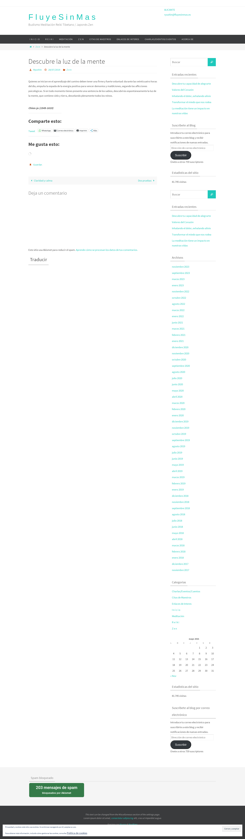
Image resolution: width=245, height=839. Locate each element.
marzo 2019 (178, 474)
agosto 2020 (178, 370)
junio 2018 (177, 523)
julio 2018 (177, 517)
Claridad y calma (41, 180)
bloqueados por (56, 785)
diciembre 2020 (180, 345)
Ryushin (37, 69)
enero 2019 (178, 486)
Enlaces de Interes (182, 600)
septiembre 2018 (181, 505)
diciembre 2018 (180, 493)
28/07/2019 (54, 69)
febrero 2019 (178, 480)
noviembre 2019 (180, 425)
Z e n (38, 46)
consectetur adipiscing (122, 813)
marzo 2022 (178, 309)
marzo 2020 (178, 401)
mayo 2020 (178, 388)
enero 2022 (178, 315)
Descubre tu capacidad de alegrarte (191, 83)
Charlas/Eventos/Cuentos (186, 587)
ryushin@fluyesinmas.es (177, 14)
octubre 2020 (179, 358)
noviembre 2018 (180, 499)
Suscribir (180, 154)
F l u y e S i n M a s (62, 17)
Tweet (31, 130)
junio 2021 (177, 321)
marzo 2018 (178, 542)
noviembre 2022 (180, 290)
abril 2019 (177, 468)
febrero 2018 (178, 548)
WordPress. (133, 820)
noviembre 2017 (180, 566)
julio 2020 (177, 376)
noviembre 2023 (180, 266)
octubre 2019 (179, 431)
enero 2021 (178, 339)
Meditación (178, 612)
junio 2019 (177, 456)
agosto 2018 (178, 511)
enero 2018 (178, 554)
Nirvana (122, 820)
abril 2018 (177, 536)
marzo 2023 (178, 278)
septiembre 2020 (181, 364)
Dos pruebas (147, 180)
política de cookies (187, 837)
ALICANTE (169, 9)
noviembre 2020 (180, 352)
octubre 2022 (179, 296)
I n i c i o (176, 606)
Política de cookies (77, 833)
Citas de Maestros (181, 594)
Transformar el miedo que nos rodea (191, 102)
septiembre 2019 (181, 437)
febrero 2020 (178, 407)
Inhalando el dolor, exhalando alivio (191, 96)
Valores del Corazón (183, 89)
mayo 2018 (178, 529)
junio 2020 (177, 382)
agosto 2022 (178, 303)
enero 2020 (178, 413)
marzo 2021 (178, 327)
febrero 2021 (178, 333)
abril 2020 (177, 395)
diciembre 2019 (180, 419)
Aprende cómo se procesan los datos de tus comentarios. (107, 250)
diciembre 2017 (180, 560)
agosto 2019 (178, 444)
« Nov (173, 672)
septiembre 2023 (181, 272)
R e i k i (175, 618)
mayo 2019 (178, 462)
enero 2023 (178, 284)
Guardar (37, 164)
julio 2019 (177, 450)
